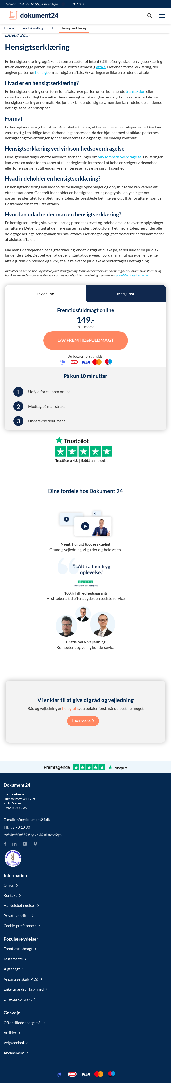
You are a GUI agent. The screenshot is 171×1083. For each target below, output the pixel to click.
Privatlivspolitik (18, 915)
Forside (9, 28)
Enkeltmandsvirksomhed (25, 989)
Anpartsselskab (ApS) (23, 979)
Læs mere (83, 720)
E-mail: (27, 819)
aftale (101, 66)
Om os (11, 885)
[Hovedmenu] (161, 16)
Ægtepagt (13, 969)
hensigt (41, 72)
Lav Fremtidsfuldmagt (85, 340)
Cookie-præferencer (22, 925)
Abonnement (16, 1053)
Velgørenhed (16, 1042)
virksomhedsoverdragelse (119, 157)
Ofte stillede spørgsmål (24, 1022)
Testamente (15, 959)
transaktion (135, 91)
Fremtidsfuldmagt (20, 948)
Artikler (12, 1032)
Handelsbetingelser (21, 905)
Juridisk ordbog (32, 28)
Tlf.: (17, 827)
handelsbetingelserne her (131, 275)
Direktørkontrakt (19, 999)
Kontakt (12, 895)
